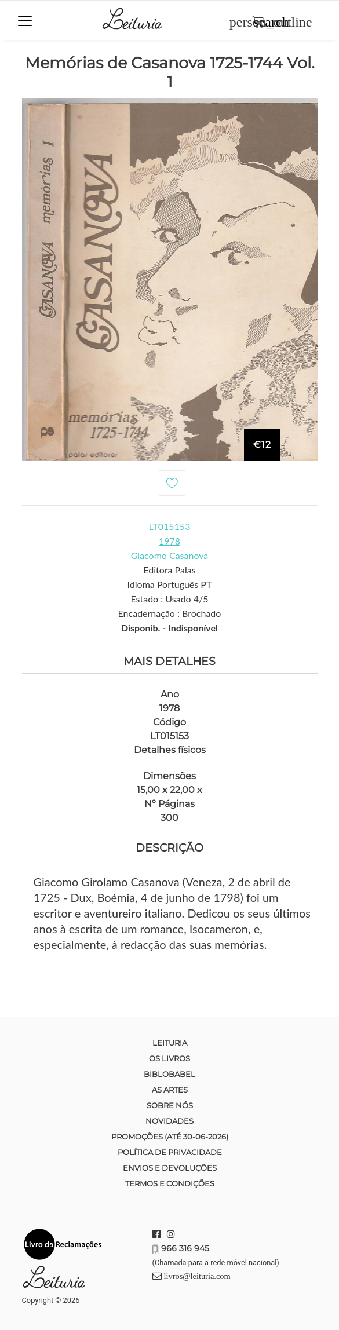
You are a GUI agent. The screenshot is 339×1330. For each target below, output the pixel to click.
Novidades (169, 1121)
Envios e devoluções (170, 1167)
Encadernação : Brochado (169, 613)
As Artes (170, 1089)
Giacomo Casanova (170, 555)
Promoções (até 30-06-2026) (169, 1136)
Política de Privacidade (170, 1152)
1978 (169, 540)
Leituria (169, 1042)
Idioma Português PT (169, 584)
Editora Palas (169, 569)
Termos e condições (169, 1183)
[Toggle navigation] (25, 21)
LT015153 (170, 526)
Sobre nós (170, 1105)
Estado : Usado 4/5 (169, 598)
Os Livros (169, 1058)
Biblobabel (169, 1074)
